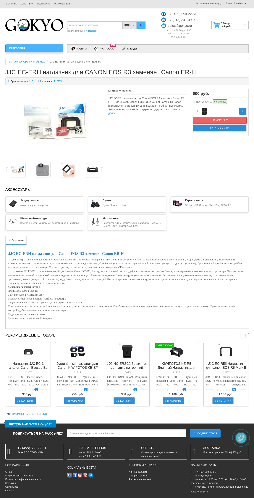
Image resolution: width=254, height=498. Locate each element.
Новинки (79, 49)
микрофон (91, 31)
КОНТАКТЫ (43, 3)
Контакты (10, 483)
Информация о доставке (19, 475)
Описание (16, 240)
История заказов (138, 475)
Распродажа (105, 48)
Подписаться (205, 433)
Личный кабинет (138, 471)
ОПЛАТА (11, 3)
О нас (8, 471)
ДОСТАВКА (26, 3)
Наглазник (18, 413)
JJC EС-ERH (39, 413)
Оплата (9, 490)
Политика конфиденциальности (23, 479)
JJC (28, 413)
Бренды (129, 49)
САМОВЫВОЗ (62, 3)
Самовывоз (11, 486)
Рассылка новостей (140, 479)
